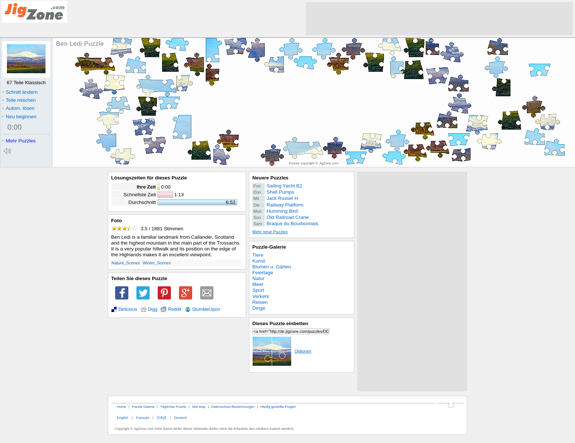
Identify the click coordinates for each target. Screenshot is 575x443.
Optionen (281, 351)
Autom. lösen (18, 108)
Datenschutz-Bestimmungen (232, 407)
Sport (258, 290)
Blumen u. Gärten (271, 266)
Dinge (258, 308)
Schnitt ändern (19, 92)
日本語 (161, 418)
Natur (258, 278)
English (122, 418)
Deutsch (180, 418)
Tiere (257, 255)
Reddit (175, 309)
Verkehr (260, 296)
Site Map (198, 407)
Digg (152, 309)
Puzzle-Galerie (269, 247)
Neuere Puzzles (270, 177)
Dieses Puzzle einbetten (280, 323)
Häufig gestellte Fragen (278, 407)
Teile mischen (19, 100)
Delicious (127, 309)
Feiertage (262, 272)
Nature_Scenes (125, 263)
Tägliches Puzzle (173, 407)
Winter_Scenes (157, 263)
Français (142, 418)
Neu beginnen (19, 116)
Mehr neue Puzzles (270, 232)
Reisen (260, 302)
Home (121, 407)
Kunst (258, 261)
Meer (258, 284)
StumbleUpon (206, 309)
